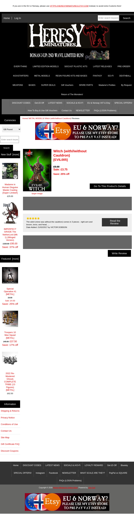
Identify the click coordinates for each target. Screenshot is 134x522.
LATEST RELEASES (102, 66)
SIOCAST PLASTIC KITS (75, 66)
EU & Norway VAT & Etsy (98, 103)
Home (7, 18)
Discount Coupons (9, 451)
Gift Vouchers (67, 85)
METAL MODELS (36, 118)
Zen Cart (91, 488)
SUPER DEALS (48, 85)
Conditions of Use (9, 424)
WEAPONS (18, 85)
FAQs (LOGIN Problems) (105, 110)
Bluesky (124, 465)
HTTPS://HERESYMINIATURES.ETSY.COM (69, 6)
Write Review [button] (119, 253)
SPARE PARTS (86, 85)
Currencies (10, 120)
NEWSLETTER (83, 110)
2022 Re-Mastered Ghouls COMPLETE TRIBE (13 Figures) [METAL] (10, 371)
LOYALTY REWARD (94, 465)
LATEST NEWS (55, 103)
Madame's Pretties (107, 85)
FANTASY (97, 76)
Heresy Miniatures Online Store (65, 488)
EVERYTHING (20, 66)
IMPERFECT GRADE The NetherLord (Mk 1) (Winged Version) (10, 221)
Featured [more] (10, 258)
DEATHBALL (125, 76)
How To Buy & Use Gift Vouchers (42, 110)
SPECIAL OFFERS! (23, 473)
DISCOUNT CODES (21, 103)
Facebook (53, 473)
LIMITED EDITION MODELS (46, 66)
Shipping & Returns (10, 411)
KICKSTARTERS (21, 76)
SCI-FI (111, 76)
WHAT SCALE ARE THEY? (92, 473)
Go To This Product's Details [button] (110, 186)
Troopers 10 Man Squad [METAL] (10, 325)
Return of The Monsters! (72, 94)
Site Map (5, 437)
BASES (32, 85)
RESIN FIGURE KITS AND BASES (71, 76)
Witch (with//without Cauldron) (58, 118)
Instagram (40, 473)
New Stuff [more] (10, 154)
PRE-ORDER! (124, 66)
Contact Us (67, 110)
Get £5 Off (39, 103)
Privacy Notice (8, 417)
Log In (17, 18)
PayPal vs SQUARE (118, 473)
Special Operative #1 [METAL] (10, 281)
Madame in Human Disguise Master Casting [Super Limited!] (10, 178)
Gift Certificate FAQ (10, 444)
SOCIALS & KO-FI (75, 103)
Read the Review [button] (114, 222)
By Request (126, 85)
